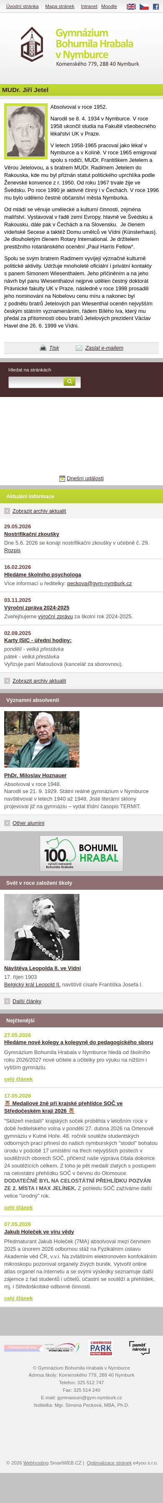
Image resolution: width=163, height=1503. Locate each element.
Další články (27, 1001)
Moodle (109, 6)
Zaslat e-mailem (104, 348)
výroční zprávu (55, 616)
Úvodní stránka (22, 6)
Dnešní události (85, 478)
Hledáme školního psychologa (42, 574)
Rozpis (12, 550)
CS (147, 7)
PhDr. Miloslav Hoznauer (35, 775)
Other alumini (28, 823)
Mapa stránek (59, 6)
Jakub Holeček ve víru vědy (39, 1232)
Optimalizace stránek (109, 1462)
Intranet (89, 6)
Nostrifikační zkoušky (31, 534)
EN (134, 7)
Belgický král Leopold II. (32, 984)
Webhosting (36, 1462)
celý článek (18, 1079)
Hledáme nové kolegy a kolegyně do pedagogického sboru (78, 1042)
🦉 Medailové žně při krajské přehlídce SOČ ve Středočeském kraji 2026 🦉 (63, 1107)
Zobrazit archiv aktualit (39, 511)
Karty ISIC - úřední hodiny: (37, 640)
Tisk (54, 348)
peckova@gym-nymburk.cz (99, 583)
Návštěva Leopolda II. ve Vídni (42, 968)
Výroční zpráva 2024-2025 (36, 607)
